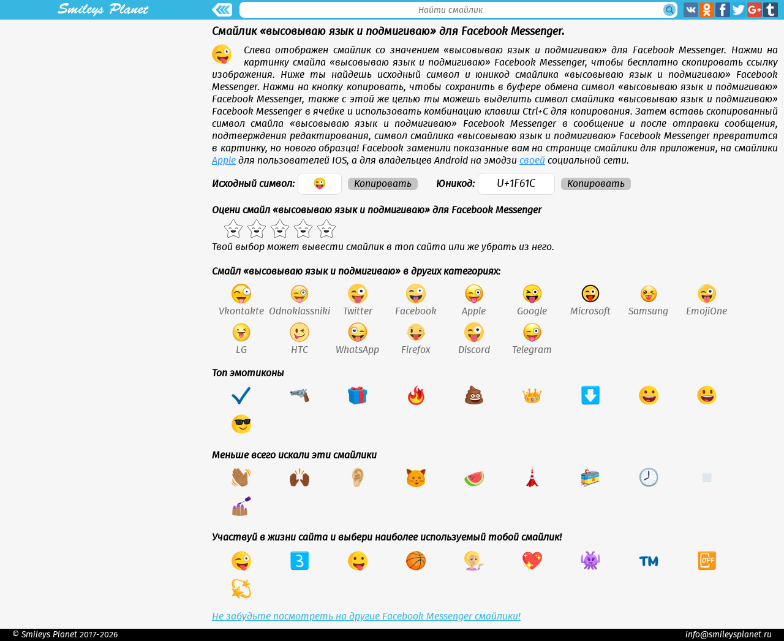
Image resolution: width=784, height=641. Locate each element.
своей (532, 160)
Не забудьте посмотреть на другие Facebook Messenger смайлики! (366, 616)
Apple (224, 160)
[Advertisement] (103, 105)
